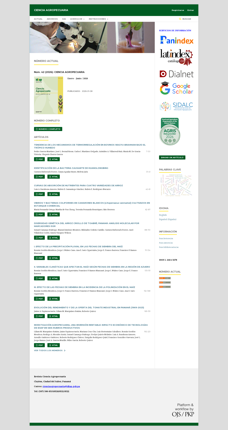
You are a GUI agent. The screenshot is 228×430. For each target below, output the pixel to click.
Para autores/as (166, 242)
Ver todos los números (48, 350)
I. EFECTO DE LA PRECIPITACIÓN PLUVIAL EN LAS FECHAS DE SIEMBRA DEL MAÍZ (78, 246)
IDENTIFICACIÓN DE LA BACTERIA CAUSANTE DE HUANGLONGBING (71, 168)
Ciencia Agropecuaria (51, 10)
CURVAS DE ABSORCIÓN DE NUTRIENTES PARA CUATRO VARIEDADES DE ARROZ (78, 185)
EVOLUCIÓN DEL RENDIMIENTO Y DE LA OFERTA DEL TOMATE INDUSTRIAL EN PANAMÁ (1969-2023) (89, 307)
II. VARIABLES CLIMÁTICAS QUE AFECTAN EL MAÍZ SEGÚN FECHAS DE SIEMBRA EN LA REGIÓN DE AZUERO (92, 267)
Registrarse (178, 10)
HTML (54, 159)
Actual (38, 19)
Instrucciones (97, 19)
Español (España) (167, 219)
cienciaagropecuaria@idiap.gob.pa (61, 386)
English (163, 215)
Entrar (190, 10)
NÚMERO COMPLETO (49, 129)
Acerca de (76, 19)
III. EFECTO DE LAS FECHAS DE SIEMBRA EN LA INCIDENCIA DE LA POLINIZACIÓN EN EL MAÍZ (84, 287)
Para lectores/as (166, 238)
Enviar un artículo (172, 157)
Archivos (52, 19)
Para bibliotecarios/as (169, 247)
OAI (64, 19)
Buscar (186, 19)
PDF (40, 159)
